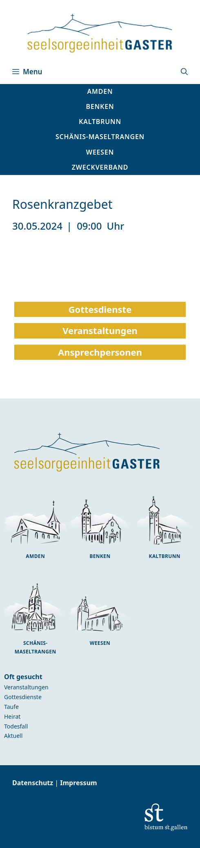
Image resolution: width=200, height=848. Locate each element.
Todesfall (16, 726)
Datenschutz (33, 782)
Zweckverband (100, 167)
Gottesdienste (23, 697)
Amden (35, 556)
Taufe (11, 707)
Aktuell (13, 736)
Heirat (12, 716)
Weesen (100, 643)
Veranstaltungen (26, 687)
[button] (184, 72)
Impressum (78, 782)
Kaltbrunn (164, 556)
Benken (99, 556)
